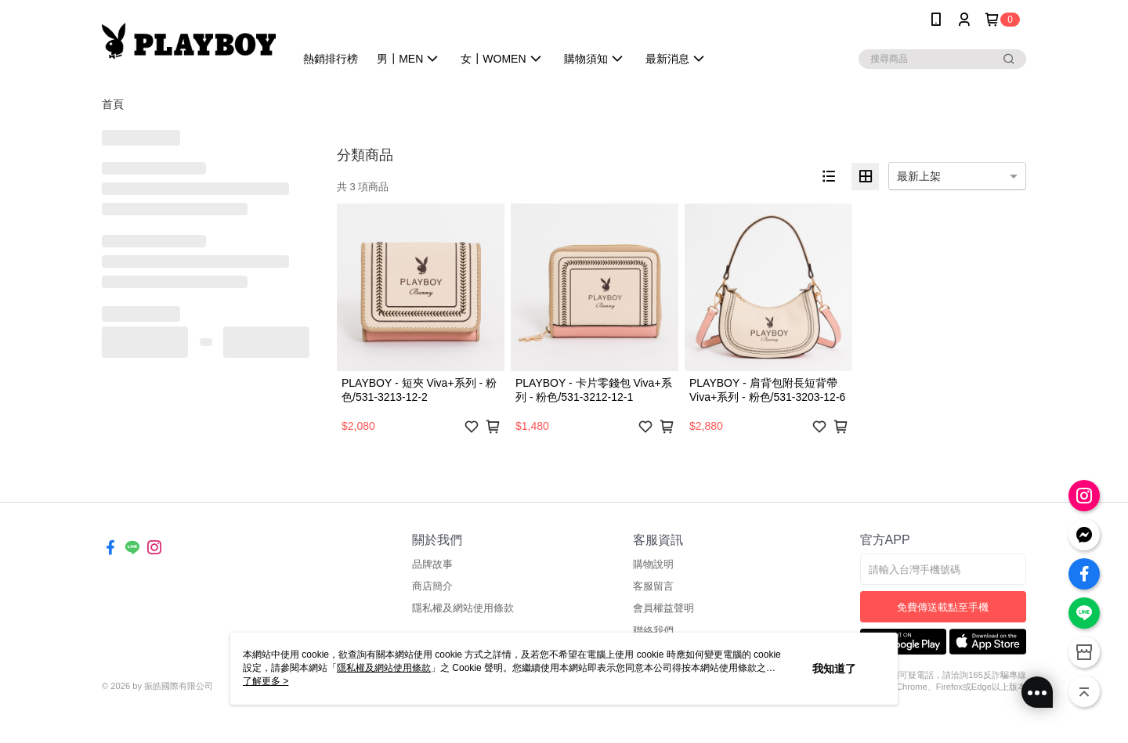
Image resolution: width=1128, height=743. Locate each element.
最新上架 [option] (919, 176)
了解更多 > (265, 681)
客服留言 (653, 586)
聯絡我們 (653, 631)
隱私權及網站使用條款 (463, 608)
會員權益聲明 (663, 608)
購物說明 (653, 564)
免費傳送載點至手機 (943, 607)
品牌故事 (432, 564)
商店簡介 (432, 586)
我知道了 (834, 668)
